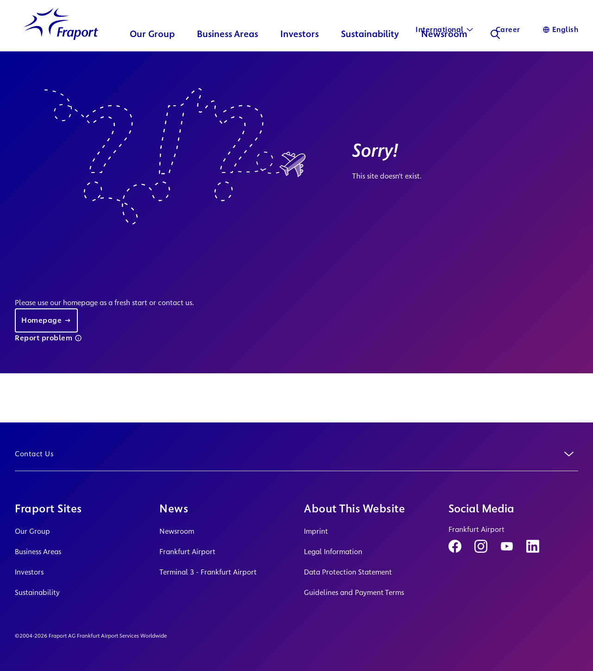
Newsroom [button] (444, 53)
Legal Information (333, 551)
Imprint (316, 531)
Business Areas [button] (227, 53)
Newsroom (176, 531)
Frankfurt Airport (187, 551)
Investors (29, 572)
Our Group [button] (152, 53)
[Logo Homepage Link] (61, 43)
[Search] (495, 53)
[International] (444, 30)
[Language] (561, 30)
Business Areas (38, 551)
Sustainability (37, 592)
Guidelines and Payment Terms (354, 592)
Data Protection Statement (348, 572)
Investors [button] (299, 53)
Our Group (32, 531)
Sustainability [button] (370, 53)
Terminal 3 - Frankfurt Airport (208, 572)
